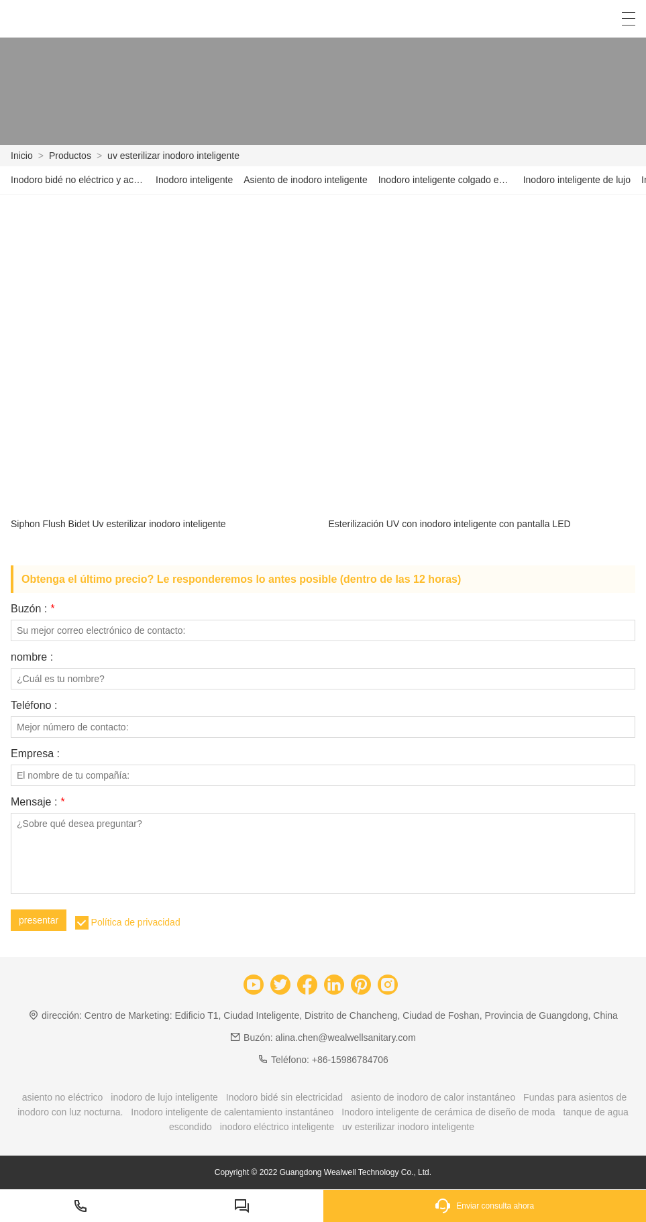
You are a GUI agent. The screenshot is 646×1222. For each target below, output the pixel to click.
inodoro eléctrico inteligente (277, 1126)
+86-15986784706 (350, 1059)
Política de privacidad (135, 922)
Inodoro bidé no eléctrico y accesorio (78, 179)
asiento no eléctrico (62, 1097)
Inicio (22, 155)
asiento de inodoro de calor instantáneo (433, 1097)
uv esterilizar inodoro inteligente (173, 155)
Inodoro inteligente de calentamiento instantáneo (232, 1112)
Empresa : (35, 753)
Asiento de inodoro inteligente (305, 179)
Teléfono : (34, 705)
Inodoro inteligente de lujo (577, 179)
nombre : (32, 657)
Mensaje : (37, 802)
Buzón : (32, 609)
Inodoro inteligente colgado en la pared (445, 179)
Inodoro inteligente (194, 179)
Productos (70, 155)
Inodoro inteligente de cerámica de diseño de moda (448, 1112)
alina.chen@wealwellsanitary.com (346, 1037)
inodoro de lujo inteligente (164, 1097)
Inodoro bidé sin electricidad (284, 1097)
